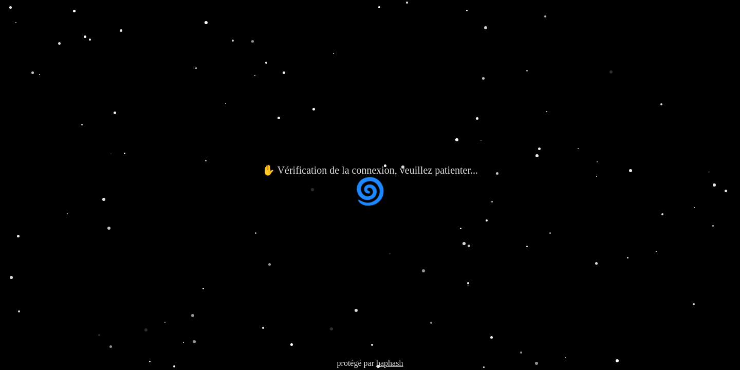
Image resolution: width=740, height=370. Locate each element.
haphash (389, 363)
